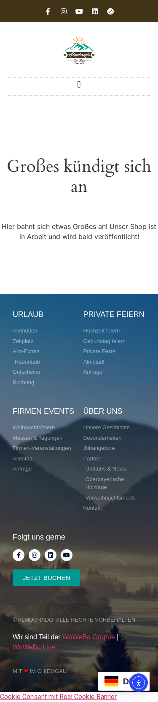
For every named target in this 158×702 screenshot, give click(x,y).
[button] (79, 84)
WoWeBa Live (34, 647)
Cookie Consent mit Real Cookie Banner (58, 697)
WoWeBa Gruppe (88, 637)
